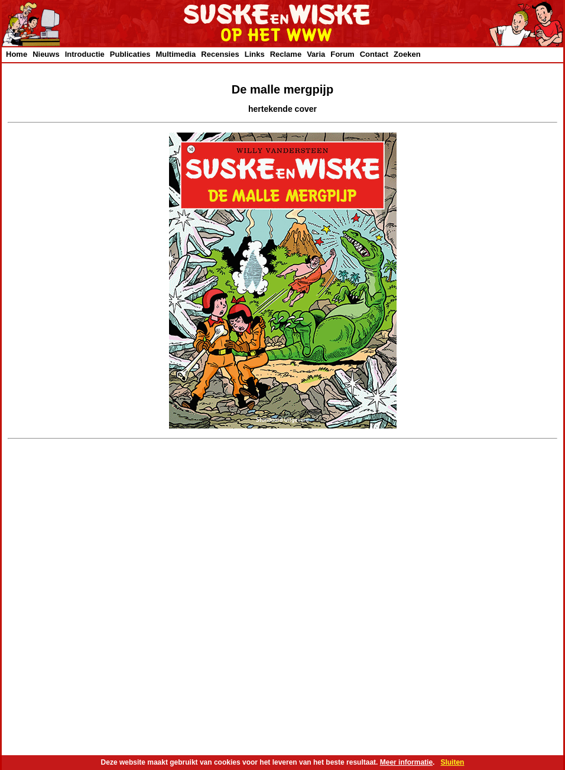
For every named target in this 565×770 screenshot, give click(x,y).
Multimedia (175, 54)
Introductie (85, 54)
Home (16, 54)
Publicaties (130, 54)
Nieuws (46, 54)
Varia (316, 54)
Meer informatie (406, 762)
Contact (374, 54)
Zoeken (407, 54)
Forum (342, 54)
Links (255, 54)
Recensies (220, 54)
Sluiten (452, 762)
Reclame (285, 54)
